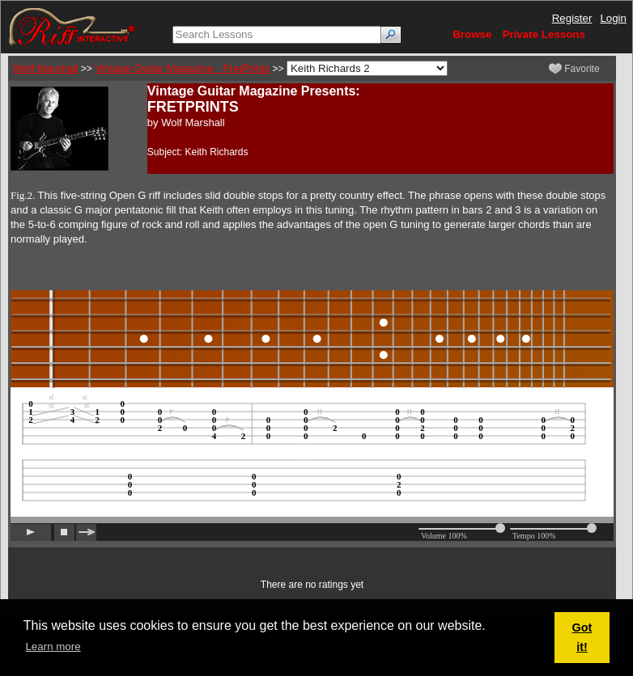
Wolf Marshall (45, 68)
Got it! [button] (582, 637)
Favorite (574, 68)
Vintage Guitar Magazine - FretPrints (182, 68)
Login (613, 18)
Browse (471, 34)
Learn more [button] (52, 646)
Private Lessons (544, 34)
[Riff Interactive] (72, 26)
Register (572, 18)
